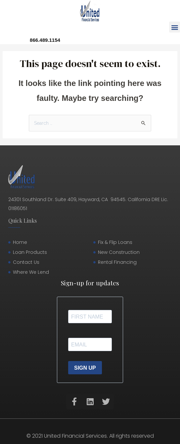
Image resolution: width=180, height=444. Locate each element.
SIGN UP (85, 368)
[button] (174, 27)
